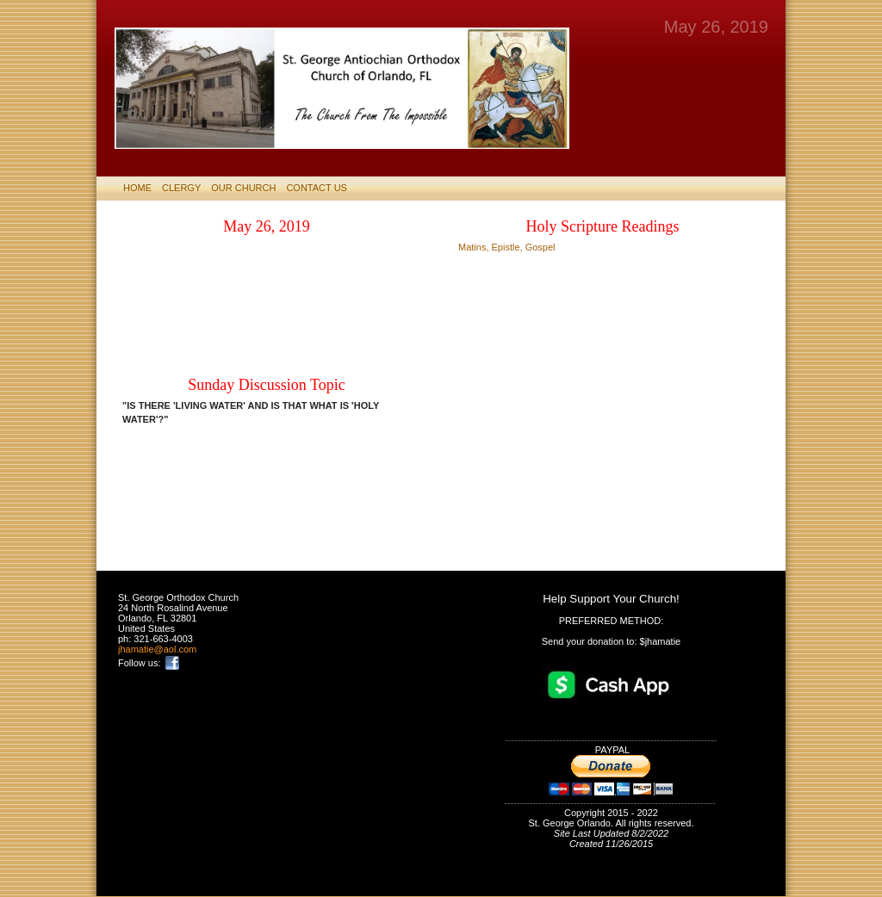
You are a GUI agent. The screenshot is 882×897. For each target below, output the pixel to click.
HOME (137, 187)
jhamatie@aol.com (157, 649)
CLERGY (181, 187)
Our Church (243, 187)
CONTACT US (316, 187)
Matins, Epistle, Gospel (507, 247)
